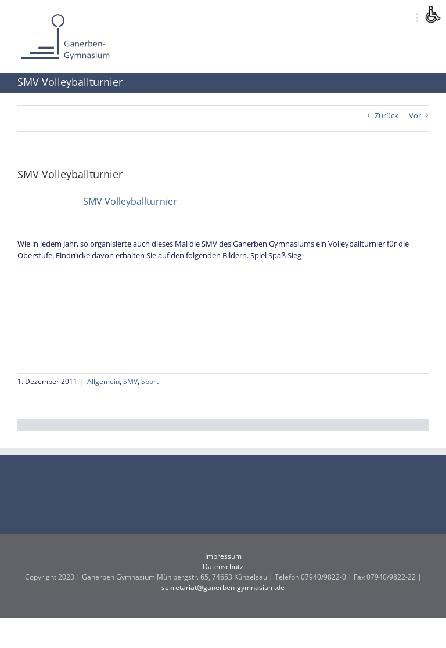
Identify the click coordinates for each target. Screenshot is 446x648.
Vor (415, 115)
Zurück (386, 115)
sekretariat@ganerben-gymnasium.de (223, 587)
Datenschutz (223, 566)
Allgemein (103, 381)
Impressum (223, 556)
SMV (130, 381)
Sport (150, 381)
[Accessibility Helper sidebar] (432, 14)
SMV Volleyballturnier (130, 201)
